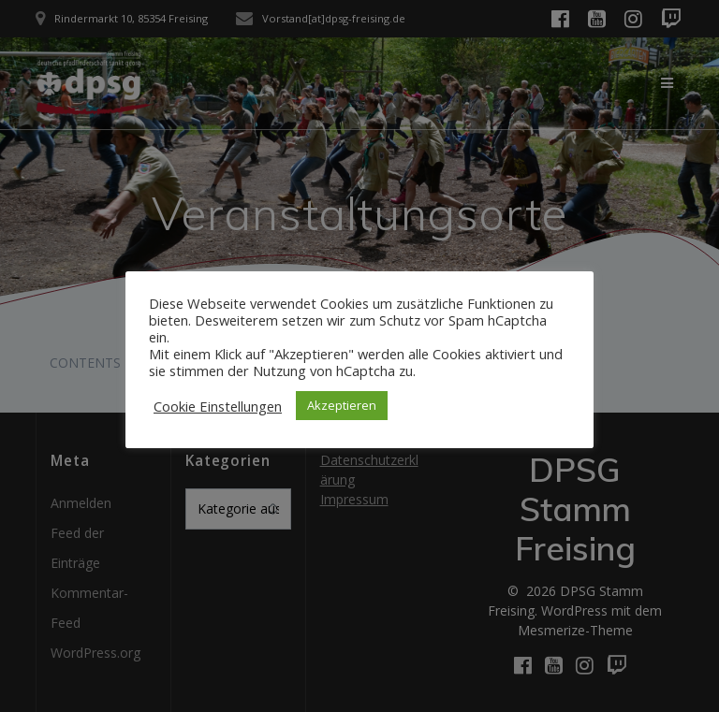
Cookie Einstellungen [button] (218, 406)
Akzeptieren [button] (341, 405)
